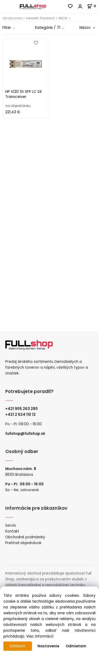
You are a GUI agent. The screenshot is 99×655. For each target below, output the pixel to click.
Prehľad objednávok (23, 542)
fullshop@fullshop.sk (25, 433)
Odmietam (76, 646)
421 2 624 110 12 (22, 414)
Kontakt (12, 531)
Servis (10, 525)
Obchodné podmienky (25, 537)
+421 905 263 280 (21, 408)
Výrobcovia (12, 18)
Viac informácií (39, 636)
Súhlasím (18, 646)
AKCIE (62, 18)
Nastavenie (48, 646)
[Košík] (93, 6)
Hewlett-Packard (40, 18)
